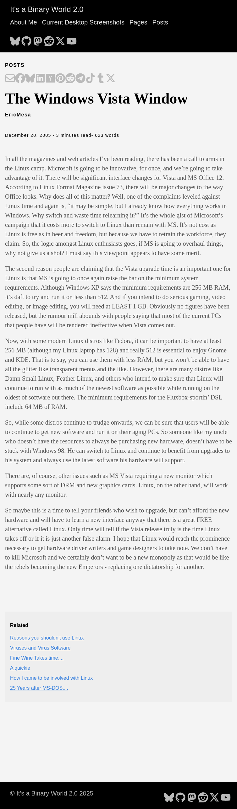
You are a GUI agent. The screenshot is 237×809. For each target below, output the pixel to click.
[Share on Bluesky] (30, 78)
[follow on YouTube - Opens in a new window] (72, 39)
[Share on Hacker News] (50, 78)
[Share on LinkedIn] (40, 78)
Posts (160, 22)
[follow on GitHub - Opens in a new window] (26, 39)
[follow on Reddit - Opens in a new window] (49, 39)
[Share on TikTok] (90, 78)
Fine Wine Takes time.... (36, 658)
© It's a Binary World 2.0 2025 (51, 793)
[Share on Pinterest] (60, 78)
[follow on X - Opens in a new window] (60, 39)
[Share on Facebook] (20, 78)
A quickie (20, 668)
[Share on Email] (10, 78)
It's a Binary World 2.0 (47, 9)
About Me (23, 22)
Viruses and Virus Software (40, 648)
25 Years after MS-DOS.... (39, 688)
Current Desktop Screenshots (83, 22)
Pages (138, 22)
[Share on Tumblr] (101, 78)
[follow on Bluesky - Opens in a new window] (15, 39)
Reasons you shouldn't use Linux (47, 637)
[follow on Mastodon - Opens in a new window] (38, 39)
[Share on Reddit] (70, 78)
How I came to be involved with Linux (51, 678)
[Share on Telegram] (80, 78)
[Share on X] (111, 78)
